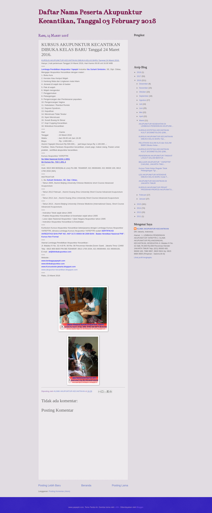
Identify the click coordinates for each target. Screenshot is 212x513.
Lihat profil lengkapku (143, 257)
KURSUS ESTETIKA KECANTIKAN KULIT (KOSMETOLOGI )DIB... (154, 131)
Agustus (142, 100)
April (141, 116)
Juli (141, 104)
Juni (141, 108)
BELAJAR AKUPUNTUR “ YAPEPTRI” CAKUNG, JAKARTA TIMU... (155, 163)
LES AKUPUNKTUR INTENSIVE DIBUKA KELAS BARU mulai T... (153, 176)
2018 (139, 72)
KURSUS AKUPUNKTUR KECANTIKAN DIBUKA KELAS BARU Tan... (156, 137)
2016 (139, 80)
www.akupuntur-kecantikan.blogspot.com (59, 270)
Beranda (86, 485)
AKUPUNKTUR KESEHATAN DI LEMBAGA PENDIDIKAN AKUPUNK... (156, 125)
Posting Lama (120, 485)
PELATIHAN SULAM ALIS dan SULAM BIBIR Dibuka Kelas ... (155, 144)
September (144, 96)
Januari (142, 199)
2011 (139, 216)
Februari (143, 195)
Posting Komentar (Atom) (59, 491)
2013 (139, 212)
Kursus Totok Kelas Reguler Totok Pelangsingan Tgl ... (153, 169)
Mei (141, 112)
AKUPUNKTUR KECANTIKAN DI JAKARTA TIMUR (153, 182)
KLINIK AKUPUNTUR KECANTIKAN (153, 229)
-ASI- (117, 507)
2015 (139, 204)
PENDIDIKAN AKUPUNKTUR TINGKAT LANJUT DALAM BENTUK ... (155, 157)
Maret (142, 120)
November (143, 88)
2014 (139, 208)
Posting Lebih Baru (49, 485)
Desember (143, 84)
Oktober (142, 92)
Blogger (140, 507)
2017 (139, 76)
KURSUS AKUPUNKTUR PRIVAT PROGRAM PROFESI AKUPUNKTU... (156, 188)
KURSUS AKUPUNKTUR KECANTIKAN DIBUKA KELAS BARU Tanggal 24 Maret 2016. (80, 60)
